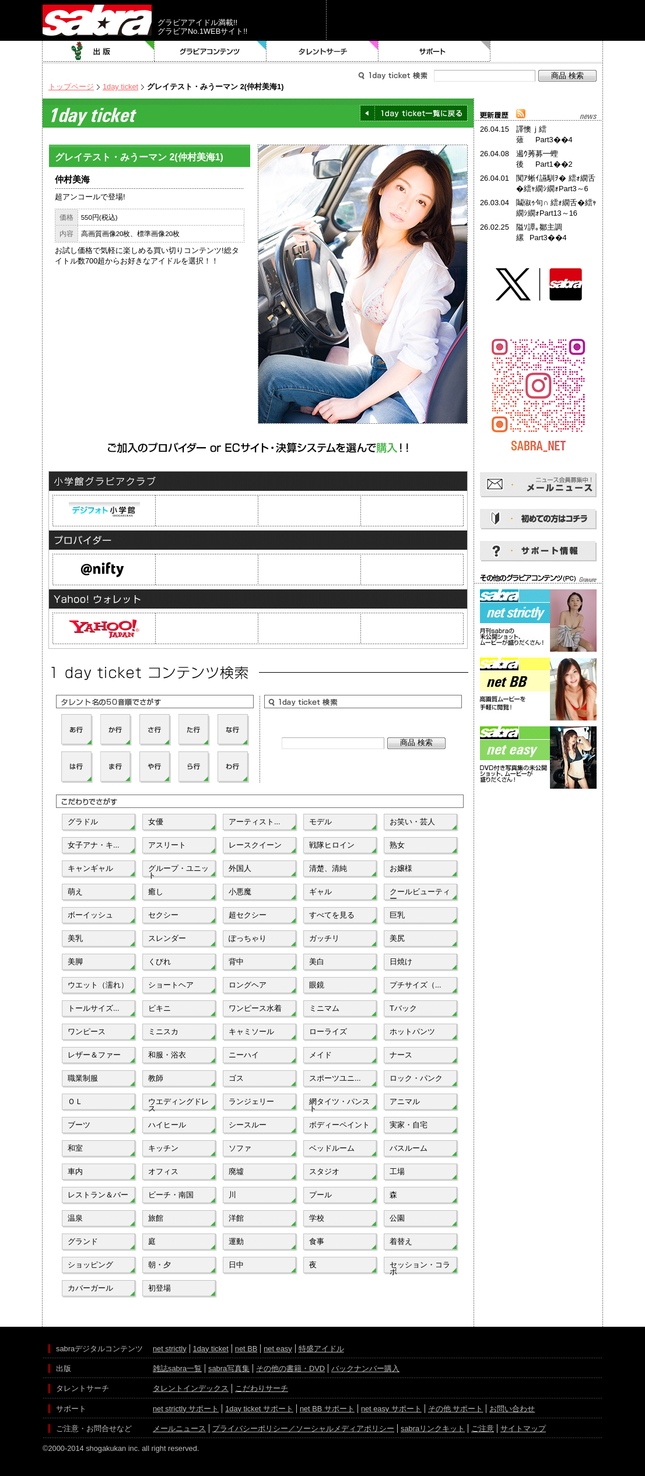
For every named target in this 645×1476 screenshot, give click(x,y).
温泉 (75, 1218)
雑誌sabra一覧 (177, 1368)
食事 (316, 1241)
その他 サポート (455, 1408)
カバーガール (90, 1288)
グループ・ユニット (178, 871)
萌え (75, 891)
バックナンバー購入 (365, 1368)
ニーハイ (244, 1054)
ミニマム (324, 1008)
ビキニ (159, 1008)
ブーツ (79, 1124)
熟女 (397, 845)
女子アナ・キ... (94, 845)
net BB (246, 1348)
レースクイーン (255, 845)
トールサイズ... (94, 1008)
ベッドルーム (332, 1148)
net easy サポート (391, 1408)
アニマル (405, 1101)
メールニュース (179, 1428)
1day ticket (120, 86)
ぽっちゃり (248, 938)
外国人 (240, 868)
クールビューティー (420, 894)
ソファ (240, 1148)
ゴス (236, 1078)
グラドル (83, 821)
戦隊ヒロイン (332, 845)
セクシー (163, 915)
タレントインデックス (191, 1388)
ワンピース (87, 1031)
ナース (401, 1054)
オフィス (163, 1171)
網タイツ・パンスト (339, 1104)
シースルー (248, 1124)
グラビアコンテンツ (211, 51)
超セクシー (248, 915)
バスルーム (408, 1148)
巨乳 (397, 915)
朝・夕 (159, 1264)
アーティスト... (255, 821)
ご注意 (482, 1428)
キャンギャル (90, 868)
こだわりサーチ (261, 1388)
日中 (236, 1264)
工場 (397, 1171)
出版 (99, 51)
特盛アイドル (321, 1348)
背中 (236, 961)
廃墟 (236, 1171)
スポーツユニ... (335, 1078)
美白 (316, 961)
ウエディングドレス (178, 1104)
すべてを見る (332, 915)
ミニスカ (163, 1031)
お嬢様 (401, 868)
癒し (155, 891)
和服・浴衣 (167, 1054)
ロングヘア (248, 985)
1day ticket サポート (259, 1408)
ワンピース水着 (255, 1008)
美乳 (75, 938)
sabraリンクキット (433, 1428)
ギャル (320, 891)
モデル (320, 821)
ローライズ (328, 1031)
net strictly (170, 1348)
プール (320, 1194)
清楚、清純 (328, 868)
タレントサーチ (322, 51)
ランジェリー (251, 1101)
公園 (397, 1218)
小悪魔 (240, 891)
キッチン (163, 1148)
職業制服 (83, 1078)
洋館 (236, 1218)
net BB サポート (327, 1408)
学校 (316, 1218)
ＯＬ (75, 1101)
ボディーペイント (339, 1124)
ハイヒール (167, 1124)
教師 (155, 1078)
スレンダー (167, 938)
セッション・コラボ (420, 1267)
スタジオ (324, 1171)
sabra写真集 (229, 1368)
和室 (75, 1148)
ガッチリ (324, 938)
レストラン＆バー (98, 1194)
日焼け (401, 961)
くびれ (159, 961)
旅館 (155, 1218)
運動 (236, 1241)
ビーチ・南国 (171, 1194)
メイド (320, 1054)
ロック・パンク (416, 1078)
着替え (401, 1241)
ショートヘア (171, 985)
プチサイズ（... (415, 985)
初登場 (159, 1288)
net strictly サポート (186, 1408)
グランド (83, 1241)
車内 (75, 1171)
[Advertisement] (538, 844)
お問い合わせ (512, 1408)
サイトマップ (523, 1428)
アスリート (167, 845)
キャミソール (251, 1031)
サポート (434, 51)
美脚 (75, 961)
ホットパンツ (412, 1031)
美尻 (397, 938)
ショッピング (90, 1264)
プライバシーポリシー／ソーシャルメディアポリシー (303, 1428)
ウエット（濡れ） (98, 985)
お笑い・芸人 (412, 821)
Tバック (403, 1008)
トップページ (71, 86)
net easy (278, 1348)
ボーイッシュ (90, 915)
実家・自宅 (408, 1124)
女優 (155, 821)
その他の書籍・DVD (290, 1368)
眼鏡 (316, 985)
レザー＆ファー (94, 1054)
